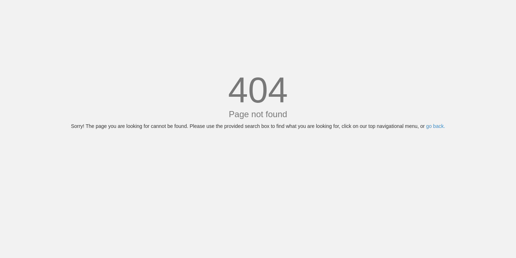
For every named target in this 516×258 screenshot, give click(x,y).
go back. (435, 126)
